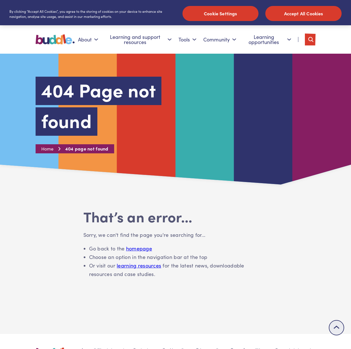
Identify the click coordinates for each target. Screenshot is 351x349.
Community (219, 39)
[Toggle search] (310, 39)
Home (47, 149)
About (88, 39)
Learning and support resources (141, 39)
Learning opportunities (270, 39)
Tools (187, 39)
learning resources (139, 265)
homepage (139, 248)
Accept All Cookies (303, 13)
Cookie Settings (220, 13)
